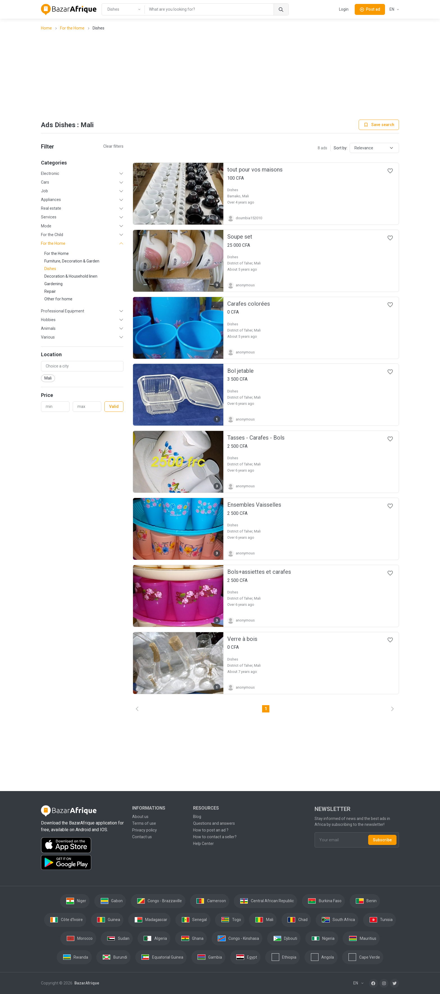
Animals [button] (48, 328)
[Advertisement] (220, 75)
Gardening (53, 284)
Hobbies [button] (48, 319)
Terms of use (144, 823)
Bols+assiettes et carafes (259, 571)
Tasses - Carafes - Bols (256, 437)
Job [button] (44, 191)
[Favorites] (390, 170)
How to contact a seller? (215, 837)
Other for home (58, 299)
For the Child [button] (52, 234)
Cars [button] (45, 182)
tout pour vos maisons (255, 169)
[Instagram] (383, 983)
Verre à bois (242, 639)
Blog (197, 816)
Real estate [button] (51, 208)
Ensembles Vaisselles (254, 504)
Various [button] (48, 337)
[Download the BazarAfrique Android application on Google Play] (83, 862)
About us (140, 816)
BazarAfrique (86, 983)
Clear (113, 146)
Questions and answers (214, 823)
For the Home (72, 28)
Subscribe (382, 840)
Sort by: (340, 148)
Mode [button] (46, 226)
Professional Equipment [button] (62, 311)
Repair (50, 291)
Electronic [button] (50, 173)
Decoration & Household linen (70, 276)
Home (46, 28)
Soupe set (239, 236)
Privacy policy (144, 830)
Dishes (50, 268)
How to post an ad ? (210, 830)
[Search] (281, 9)
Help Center (203, 843)
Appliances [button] (51, 199)
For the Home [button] (53, 243)
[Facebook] (373, 983)
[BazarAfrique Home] (69, 9)
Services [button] (48, 217)
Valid (114, 406)
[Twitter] (394, 983)
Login (344, 9)
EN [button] (392, 9)
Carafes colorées (248, 303)
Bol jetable (240, 370)
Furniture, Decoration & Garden (71, 261)
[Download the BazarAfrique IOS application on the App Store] (83, 845)
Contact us (142, 837)
